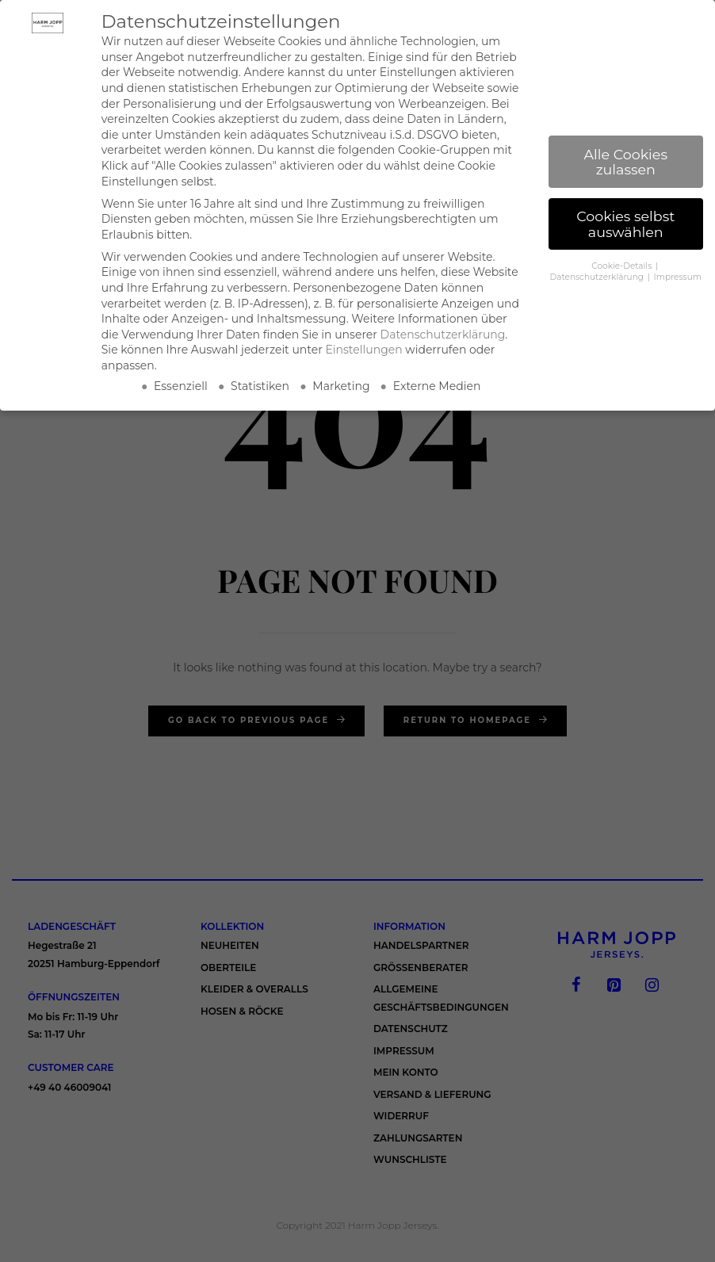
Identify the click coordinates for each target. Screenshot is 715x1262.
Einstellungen (363, 349)
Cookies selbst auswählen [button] (625, 224)
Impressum (678, 277)
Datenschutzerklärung (443, 334)
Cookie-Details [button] (622, 266)
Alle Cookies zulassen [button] (625, 162)
